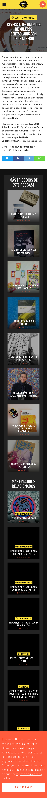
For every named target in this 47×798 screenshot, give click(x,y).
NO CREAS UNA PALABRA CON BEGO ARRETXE (23, 251)
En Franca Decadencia (23, 514)
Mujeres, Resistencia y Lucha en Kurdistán (23, 624)
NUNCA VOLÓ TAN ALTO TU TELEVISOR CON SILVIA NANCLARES (23, 428)
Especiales (23, 687)
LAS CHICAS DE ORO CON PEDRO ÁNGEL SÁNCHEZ (23, 287)
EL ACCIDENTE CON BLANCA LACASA (24, 322)
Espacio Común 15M (23, 618)
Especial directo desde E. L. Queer (23, 659)
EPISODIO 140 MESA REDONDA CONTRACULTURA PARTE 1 (23, 588)
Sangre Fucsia (23, 654)
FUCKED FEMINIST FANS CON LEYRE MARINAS (23, 465)
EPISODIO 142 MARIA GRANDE (23, 518)
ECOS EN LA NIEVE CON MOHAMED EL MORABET (23, 215)
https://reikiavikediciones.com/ (27, 140)
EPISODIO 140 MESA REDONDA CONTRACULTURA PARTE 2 (23, 552)
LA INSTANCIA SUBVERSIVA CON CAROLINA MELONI (23, 358)
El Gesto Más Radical (25, 17)
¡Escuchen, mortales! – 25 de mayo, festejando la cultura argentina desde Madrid (23, 694)
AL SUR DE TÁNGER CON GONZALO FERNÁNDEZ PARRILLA (23, 394)
